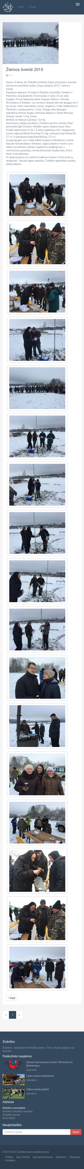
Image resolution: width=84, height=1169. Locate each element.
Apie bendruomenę (43, 1157)
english (21, 7)
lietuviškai (32, 7)
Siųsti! (76, 1132)
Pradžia (9, 1157)
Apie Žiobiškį (23, 1157)
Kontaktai (10, 1160)
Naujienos (61, 1157)
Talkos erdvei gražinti (37, 1089)
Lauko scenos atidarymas (40, 1075)
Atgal (11, 998)
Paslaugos (74, 1157)
